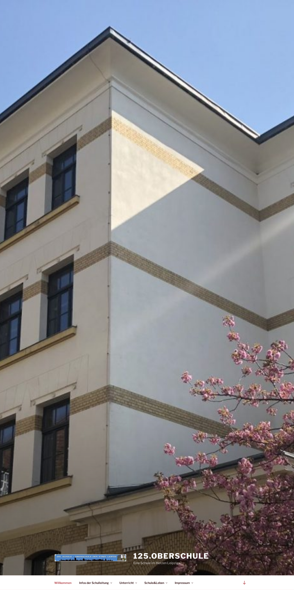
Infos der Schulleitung (96, 582)
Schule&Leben (156, 582)
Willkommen (62, 582)
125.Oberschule (171, 555)
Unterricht (128, 582)
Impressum (184, 582)
